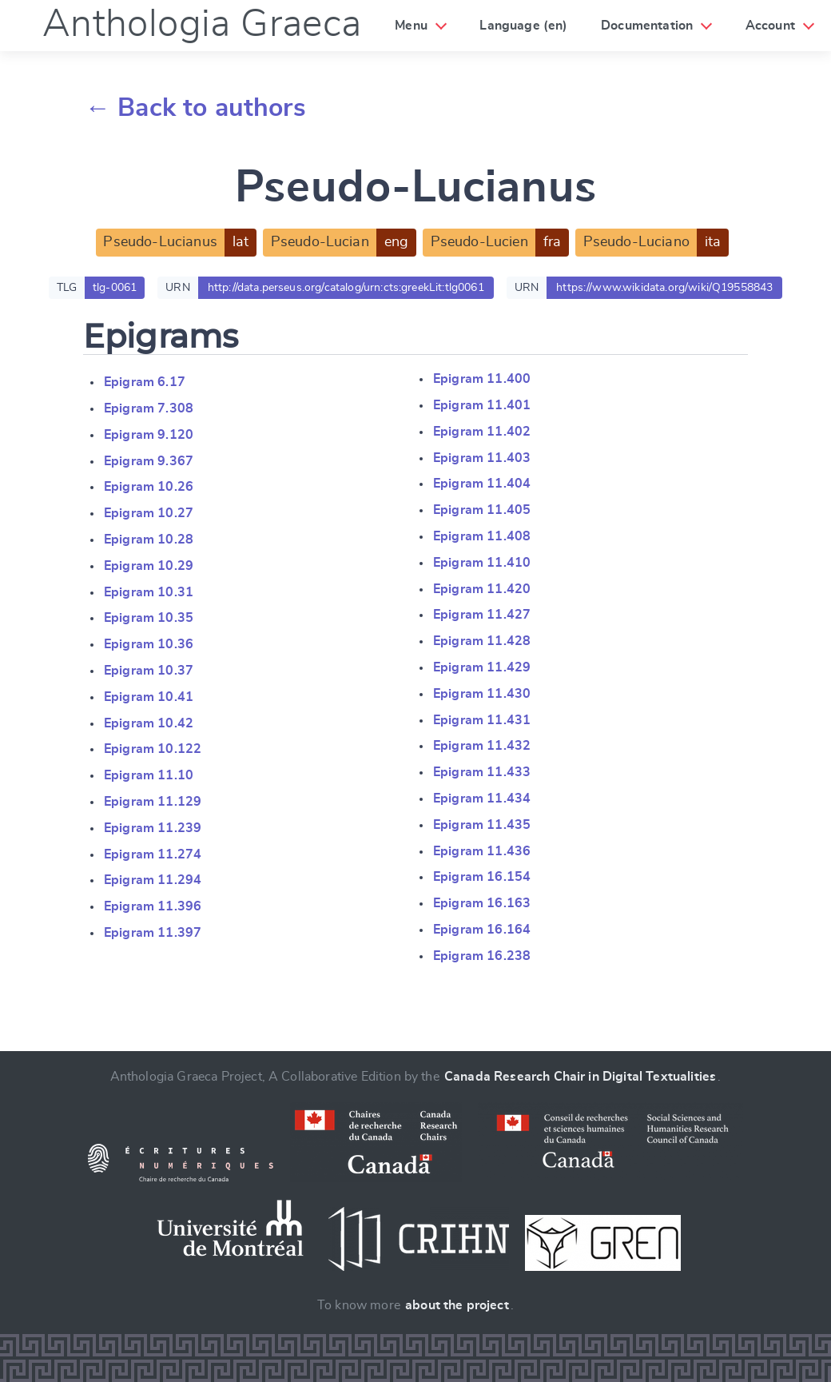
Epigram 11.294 (152, 880)
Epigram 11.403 (482, 458)
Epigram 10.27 (148, 513)
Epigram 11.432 (482, 745)
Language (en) (523, 25)
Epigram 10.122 (152, 749)
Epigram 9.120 (148, 434)
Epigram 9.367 (148, 461)
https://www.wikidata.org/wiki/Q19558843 (664, 287)
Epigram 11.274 (152, 854)
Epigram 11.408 (482, 536)
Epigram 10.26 (148, 486)
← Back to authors (195, 108)
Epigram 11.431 (482, 720)
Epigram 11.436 (482, 851)
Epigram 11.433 (482, 772)
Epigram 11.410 (482, 562)
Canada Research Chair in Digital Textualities (580, 1076)
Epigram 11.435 (482, 824)
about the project (457, 1305)
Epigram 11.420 (482, 589)
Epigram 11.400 (482, 378)
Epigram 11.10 (148, 775)
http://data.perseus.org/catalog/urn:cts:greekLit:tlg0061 (346, 287)
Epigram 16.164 (482, 929)
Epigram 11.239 (152, 828)
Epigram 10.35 (148, 617)
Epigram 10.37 (148, 670)
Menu (411, 25)
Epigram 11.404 (482, 483)
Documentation (647, 25)
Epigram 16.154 (482, 876)
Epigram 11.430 (482, 693)
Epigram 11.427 (482, 614)
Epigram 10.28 (148, 539)
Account (770, 25)
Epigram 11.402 (482, 431)
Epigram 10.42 (148, 723)
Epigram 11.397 (152, 932)
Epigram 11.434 (482, 798)
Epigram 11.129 (152, 801)
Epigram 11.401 (482, 405)
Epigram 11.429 (482, 667)
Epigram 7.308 (148, 408)
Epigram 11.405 (482, 510)
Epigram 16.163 (482, 903)
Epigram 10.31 (148, 592)
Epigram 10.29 (148, 566)
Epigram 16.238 (482, 956)
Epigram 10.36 (148, 644)
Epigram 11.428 (482, 641)
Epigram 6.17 (144, 382)
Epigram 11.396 (152, 906)
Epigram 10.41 (148, 697)
